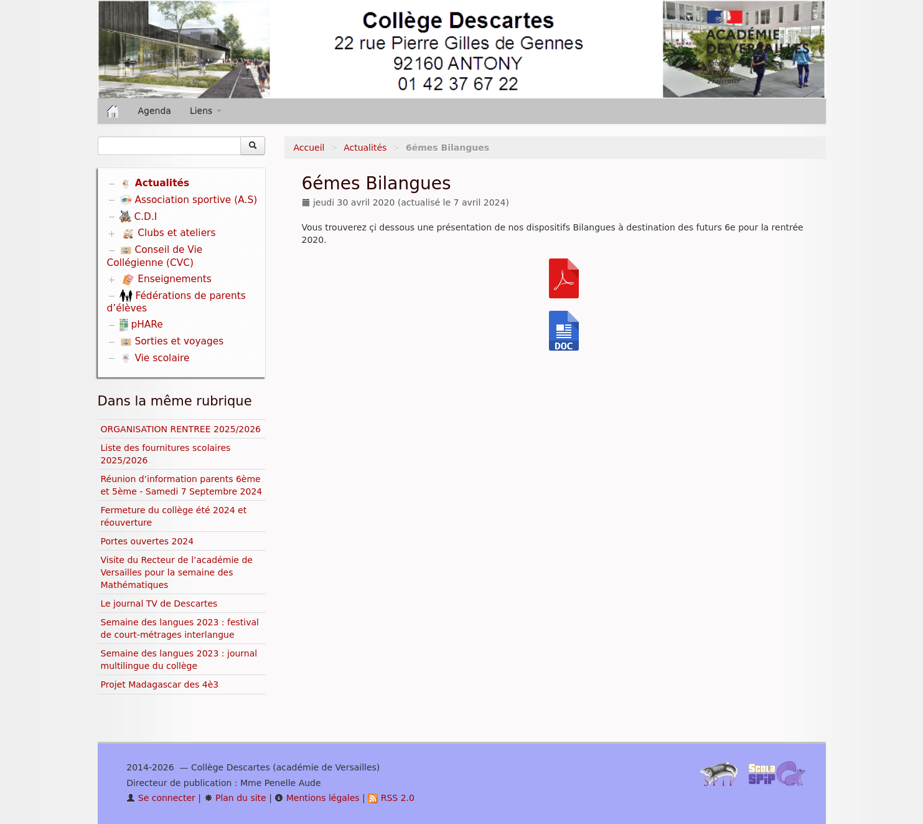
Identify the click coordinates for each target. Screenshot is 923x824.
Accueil (309, 148)
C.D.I (138, 216)
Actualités (365, 148)
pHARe (141, 324)
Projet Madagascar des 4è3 (160, 684)
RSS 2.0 (391, 798)
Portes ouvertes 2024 (147, 541)
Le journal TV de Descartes (159, 604)
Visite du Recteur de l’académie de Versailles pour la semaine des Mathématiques (177, 572)
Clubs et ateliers (168, 233)
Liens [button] (206, 111)
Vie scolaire (154, 358)
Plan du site (235, 798)
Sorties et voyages (171, 341)
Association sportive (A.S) (188, 200)
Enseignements (166, 279)
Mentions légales (316, 798)
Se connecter (160, 798)
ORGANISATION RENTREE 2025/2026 (181, 429)
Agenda (154, 111)
